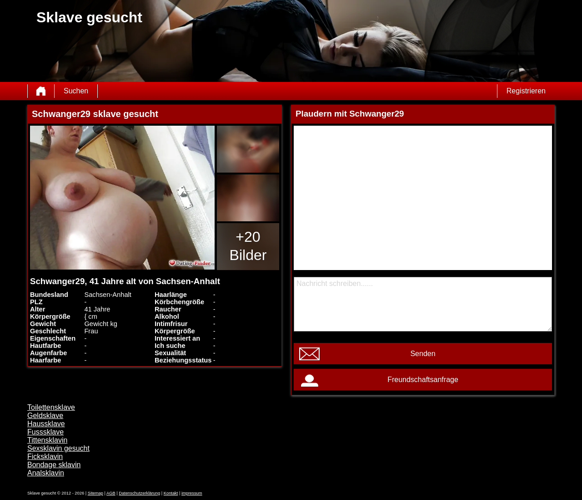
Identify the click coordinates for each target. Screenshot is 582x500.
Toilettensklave (51, 407)
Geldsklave (45, 415)
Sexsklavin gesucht (58, 448)
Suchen (76, 91)
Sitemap (95, 493)
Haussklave (46, 424)
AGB (110, 493)
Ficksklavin (45, 456)
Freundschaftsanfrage (422, 379)
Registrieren (526, 91)
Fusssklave (45, 432)
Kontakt (171, 493)
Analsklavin (45, 473)
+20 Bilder (248, 246)
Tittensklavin (47, 440)
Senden (422, 353)
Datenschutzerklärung (139, 493)
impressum (191, 493)
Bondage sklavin (53, 465)
